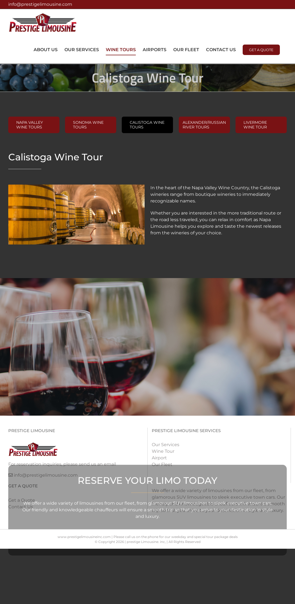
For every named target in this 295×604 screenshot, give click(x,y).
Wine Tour (163, 451)
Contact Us (20, 506)
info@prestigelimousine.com (40, 4)
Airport (159, 457)
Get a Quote (21, 500)
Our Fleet (162, 464)
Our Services (165, 444)
